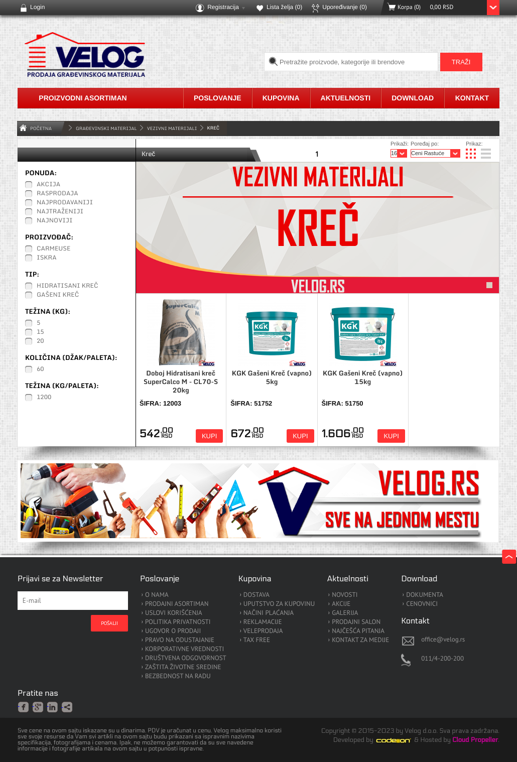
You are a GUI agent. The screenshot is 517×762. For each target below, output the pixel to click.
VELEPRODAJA (263, 631)
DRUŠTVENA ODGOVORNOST (185, 658)
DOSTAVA (256, 595)
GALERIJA (345, 613)
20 (40, 341)
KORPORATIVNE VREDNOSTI (184, 649)
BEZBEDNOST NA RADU (178, 676)
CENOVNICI (422, 604)
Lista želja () (284, 7)
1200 (44, 398)
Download (413, 98)
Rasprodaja (57, 194)
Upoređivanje (344, 7)
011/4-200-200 (442, 658)
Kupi (209, 436)
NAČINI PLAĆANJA (268, 613)
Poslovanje (217, 98)
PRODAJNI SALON (356, 622)
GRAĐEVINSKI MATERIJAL (106, 128)
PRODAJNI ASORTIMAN (176, 604)
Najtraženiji (60, 212)
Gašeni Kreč (58, 295)
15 (40, 332)
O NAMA (157, 595)
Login (37, 7)
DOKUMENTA (424, 595)
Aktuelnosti (346, 98)
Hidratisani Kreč (67, 286)
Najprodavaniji (65, 203)
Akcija (48, 185)
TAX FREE (256, 640)
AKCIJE (341, 604)
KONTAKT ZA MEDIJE (360, 640)
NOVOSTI (344, 595)
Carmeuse (53, 249)
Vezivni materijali (172, 128)
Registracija (223, 7)
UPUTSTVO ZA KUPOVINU (279, 604)
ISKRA (47, 258)
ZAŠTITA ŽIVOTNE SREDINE (183, 667)
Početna (41, 128)
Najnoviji (55, 221)
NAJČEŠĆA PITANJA (358, 631)
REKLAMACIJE (262, 622)
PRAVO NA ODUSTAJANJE (179, 640)
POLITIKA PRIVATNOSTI (178, 622)
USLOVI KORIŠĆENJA (173, 613)
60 (40, 369)
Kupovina (281, 98)
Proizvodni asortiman (82, 98)
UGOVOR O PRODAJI (173, 631)
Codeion (401, 740)
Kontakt (472, 98)
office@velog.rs (443, 639)
